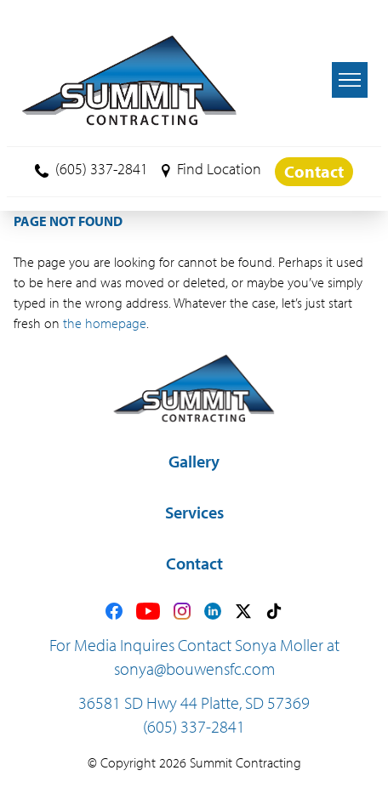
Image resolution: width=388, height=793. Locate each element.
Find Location (211, 168)
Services (194, 512)
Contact (314, 171)
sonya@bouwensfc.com (194, 668)
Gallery (194, 461)
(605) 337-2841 (91, 168)
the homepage (104, 322)
